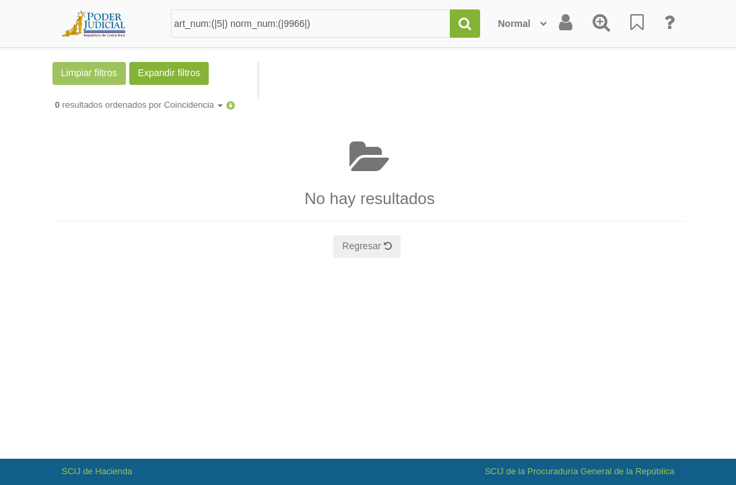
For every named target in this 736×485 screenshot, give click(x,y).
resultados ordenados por (139, 105)
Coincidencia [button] (193, 105)
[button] (230, 105)
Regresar (366, 245)
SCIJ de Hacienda (97, 471)
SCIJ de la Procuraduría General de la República (580, 471)
